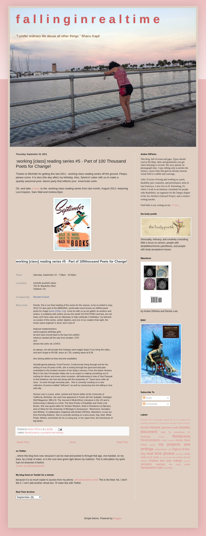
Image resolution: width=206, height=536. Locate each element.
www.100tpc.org (57, 311)
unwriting (168, 468)
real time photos (161, 453)
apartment (166, 427)
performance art (163, 449)
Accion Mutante (150, 427)
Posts (147, 398)
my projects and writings (51, 432)
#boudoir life (146, 420)
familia (161, 437)
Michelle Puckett (41, 297)
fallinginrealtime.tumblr (86, 479)
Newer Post (23, 442)
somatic (187, 461)
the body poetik (179, 464)
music (152, 445)
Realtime (179, 454)
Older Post (122, 442)
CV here (175, 205)
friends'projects (32, 432)
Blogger (117, 518)
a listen (35, 188)
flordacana (181, 436)
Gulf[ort (164, 440)
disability (184, 427)
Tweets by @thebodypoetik (30, 466)
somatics (146, 464)
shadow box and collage (165, 460)
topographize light (152, 467)
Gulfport (171, 440)
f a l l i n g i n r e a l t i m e (88, 19)
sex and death (166, 457)
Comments (150, 404)
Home (73, 442)
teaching (160, 464)
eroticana (145, 436)
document (149, 432)
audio (175, 427)
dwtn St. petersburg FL (175, 432)
